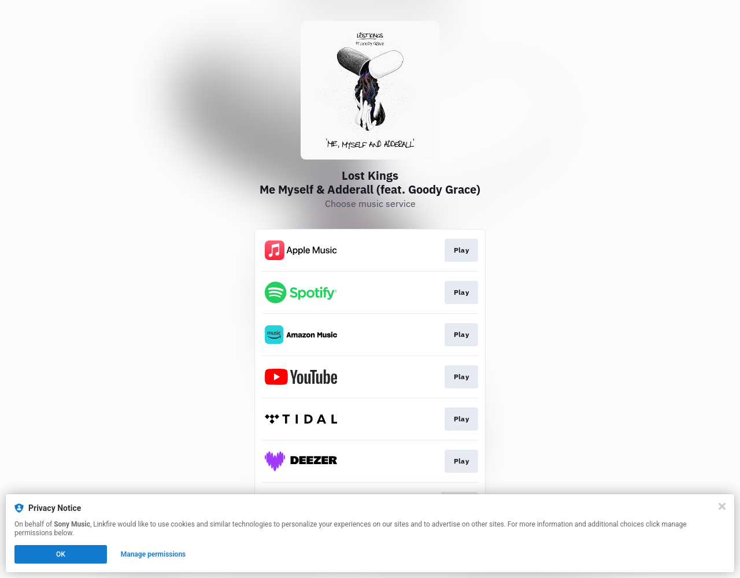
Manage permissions (153, 554)
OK (60, 554)
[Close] (722, 506)
